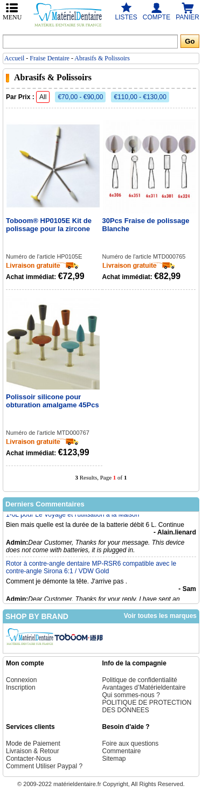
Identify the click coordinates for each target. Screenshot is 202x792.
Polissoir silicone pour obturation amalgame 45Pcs (52, 401)
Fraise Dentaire (49, 58)
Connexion (21, 680)
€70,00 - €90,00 (80, 97)
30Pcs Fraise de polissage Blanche (146, 225)
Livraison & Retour (32, 751)
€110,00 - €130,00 (140, 97)
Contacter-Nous (28, 758)
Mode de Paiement (33, 743)
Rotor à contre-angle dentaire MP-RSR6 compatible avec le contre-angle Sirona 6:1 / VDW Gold (91, 570)
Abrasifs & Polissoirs (102, 58)
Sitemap (114, 758)
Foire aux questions (130, 743)
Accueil (14, 58)
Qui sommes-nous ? (131, 695)
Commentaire (121, 751)
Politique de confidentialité (139, 680)
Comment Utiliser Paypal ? (44, 766)
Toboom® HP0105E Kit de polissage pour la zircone (49, 225)
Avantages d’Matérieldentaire (144, 687)
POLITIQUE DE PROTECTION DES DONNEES (147, 706)
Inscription (21, 687)
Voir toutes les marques (160, 616)
